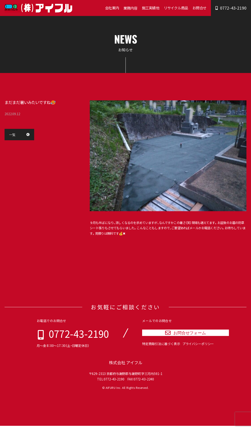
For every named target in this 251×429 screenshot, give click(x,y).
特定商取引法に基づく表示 (161, 348)
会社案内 (112, 7)
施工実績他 (150, 7)
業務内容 (130, 8)
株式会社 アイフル (125, 365)
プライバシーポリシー (198, 348)
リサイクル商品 (176, 7)
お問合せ (199, 7)
